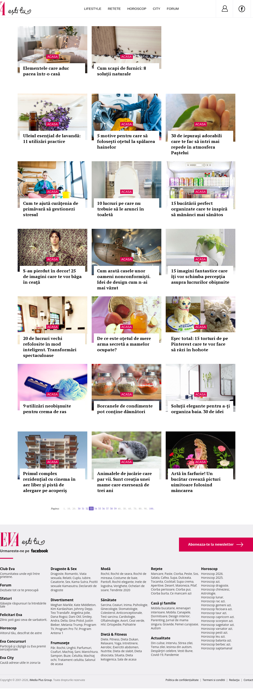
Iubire (86, 578)
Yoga (117, 643)
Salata (155, 577)
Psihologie (140, 605)
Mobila (171, 612)
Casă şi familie (163, 603)
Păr (53, 648)
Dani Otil (75, 617)
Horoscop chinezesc (215, 589)
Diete (104, 639)
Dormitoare (159, 616)
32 (87, 508)
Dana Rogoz (59, 617)
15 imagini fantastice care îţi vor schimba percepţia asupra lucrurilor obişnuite (200, 276)
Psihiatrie (129, 624)
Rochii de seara (121, 574)
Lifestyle (92, 8)
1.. (64, 508)
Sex (67, 582)
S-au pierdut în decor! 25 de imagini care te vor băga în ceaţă (52, 276)
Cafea (165, 577)
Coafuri (56, 652)
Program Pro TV (66, 629)
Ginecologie (109, 609)
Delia (64, 620)
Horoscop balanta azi (216, 640)
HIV (103, 624)
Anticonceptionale (129, 613)
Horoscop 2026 (212, 574)
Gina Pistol (76, 620)
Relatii (67, 578)
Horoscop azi (210, 581)
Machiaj (67, 652)
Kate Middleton (85, 605)
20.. (74, 508)
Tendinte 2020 (120, 590)
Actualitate (160, 638)
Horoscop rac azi (213, 601)
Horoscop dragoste (214, 585)
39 (115, 508)
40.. (120, 508)
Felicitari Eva (11, 614)
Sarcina (106, 605)
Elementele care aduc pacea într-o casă (46, 71)
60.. (130, 508)
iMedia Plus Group (40, 680)
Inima (128, 605)
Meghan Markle (62, 605)
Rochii (61, 648)
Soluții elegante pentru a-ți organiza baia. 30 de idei (200, 408)
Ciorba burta (160, 593)
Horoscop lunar (212, 597)
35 (99, 508)
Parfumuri (84, 648)
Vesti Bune (184, 651)
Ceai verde (136, 620)
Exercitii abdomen (125, 647)
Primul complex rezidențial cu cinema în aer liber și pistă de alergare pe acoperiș (49, 481)
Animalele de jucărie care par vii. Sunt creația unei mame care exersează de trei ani (124, 481)
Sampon (56, 656)
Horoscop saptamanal (216, 648)
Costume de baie (125, 578)
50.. (125, 508)
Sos (195, 574)
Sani (77, 652)
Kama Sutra (79, 582)
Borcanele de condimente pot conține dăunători (125, 408)
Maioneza (182, 585)
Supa (173, 577)
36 (103, 508)
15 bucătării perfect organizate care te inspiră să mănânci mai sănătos (199, 208)
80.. (141, 508)
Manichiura (90, 652)
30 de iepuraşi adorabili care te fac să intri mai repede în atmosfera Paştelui (196, 144)
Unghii (71, 648)
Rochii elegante (123, 582)
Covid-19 (157, 655)
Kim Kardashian (62, 609)
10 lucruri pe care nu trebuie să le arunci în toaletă (120, 208)
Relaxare (107, 643)
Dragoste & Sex (64, 568)
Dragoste (57, 574)
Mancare (157, 574)
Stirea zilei (185, 643)
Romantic (71, 574)
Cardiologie (127, 617)
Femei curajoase (186, 624)
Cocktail (169, 581)
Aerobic (106, 647)
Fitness (115, 639)
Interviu (171, 643)
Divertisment (62, 600)
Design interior (179, 616)
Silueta (119, 655)
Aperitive (157, 585)
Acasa (52, 56)
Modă (106, 568)
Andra (55, 620)
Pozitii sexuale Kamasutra (74, 584)
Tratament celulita (71, 660)
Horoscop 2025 (212, 577)
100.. (151, 508)
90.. (146, 508)
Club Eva (7, 568)
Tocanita (157, 581)
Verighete (120, 586)
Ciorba (178, 574)
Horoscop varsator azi (216, 628)
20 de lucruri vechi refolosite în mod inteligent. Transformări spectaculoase (49, 346)
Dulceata (184, 577)
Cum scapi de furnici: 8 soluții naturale (121, 71)
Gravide (168, 624)
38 (111, 508)
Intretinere (130, 643)
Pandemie (172, 655)
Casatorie (57, 582)
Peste (188, 574)
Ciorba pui (183, 589)
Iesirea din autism (179, 647)
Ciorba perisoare (163, 589)
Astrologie (208, 593)
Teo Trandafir (60, 613)
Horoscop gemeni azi (216, 605)
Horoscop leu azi (213, 636)
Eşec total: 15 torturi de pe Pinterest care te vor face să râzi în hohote (199, 344)
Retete (114, 8)
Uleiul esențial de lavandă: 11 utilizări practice (52, 138)
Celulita (77, 656)
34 (95, 508)
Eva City (7, 657)
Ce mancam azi (181, 593)
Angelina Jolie (80, 613)
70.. (135, 508)
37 (107, 508)
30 (79, 508)
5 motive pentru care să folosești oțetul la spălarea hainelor (126, 141)
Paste (168, 574)
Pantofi (106, 582)
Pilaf (194, 585)
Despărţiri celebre (163, 651)
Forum (173, 8)
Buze (67, 656)
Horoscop (136, 8)
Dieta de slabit (123, 651)
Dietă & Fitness (114, 634)
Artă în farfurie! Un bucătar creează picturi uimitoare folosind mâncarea (196, 481)
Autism (156, 628)
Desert (169, 585)
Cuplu (77, 578)
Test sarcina (109, 617)
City (156, 8)
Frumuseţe (60, 642)
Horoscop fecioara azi (216, 609)
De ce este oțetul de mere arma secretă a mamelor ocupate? (124, 344)
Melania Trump (72, 625)
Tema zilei (158, 647)
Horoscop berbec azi (215, 644)
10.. (69, 508)
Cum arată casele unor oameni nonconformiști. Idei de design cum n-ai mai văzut (123, 279)
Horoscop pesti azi (214, 632)
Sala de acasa (126, 659)
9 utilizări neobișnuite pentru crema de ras (47, 408)
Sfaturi (6, 598)
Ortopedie (114, 624)
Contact (248, 680)
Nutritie (106, 651)
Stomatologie (128, 609)
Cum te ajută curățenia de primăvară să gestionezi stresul (50, 208)
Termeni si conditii (214, 680)
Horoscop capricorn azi (217, 617)
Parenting (158, 620)
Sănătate (108, 600)
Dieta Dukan (129, 639)
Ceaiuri (117, 605)
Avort (124, 620)
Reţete (156, 568)
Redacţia (234, 680)
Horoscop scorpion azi (217, 621)
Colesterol (108, 613)
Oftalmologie (110, 620)
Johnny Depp (83, 609)
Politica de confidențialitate (182, 680)
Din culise (158, 643)
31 (83, 508)
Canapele (183, 612)
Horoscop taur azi (213, 613)
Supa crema (185, 581)
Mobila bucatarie (163, 608)
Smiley (87, 617)
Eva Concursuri (13, 641)
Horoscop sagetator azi (217, 625)
